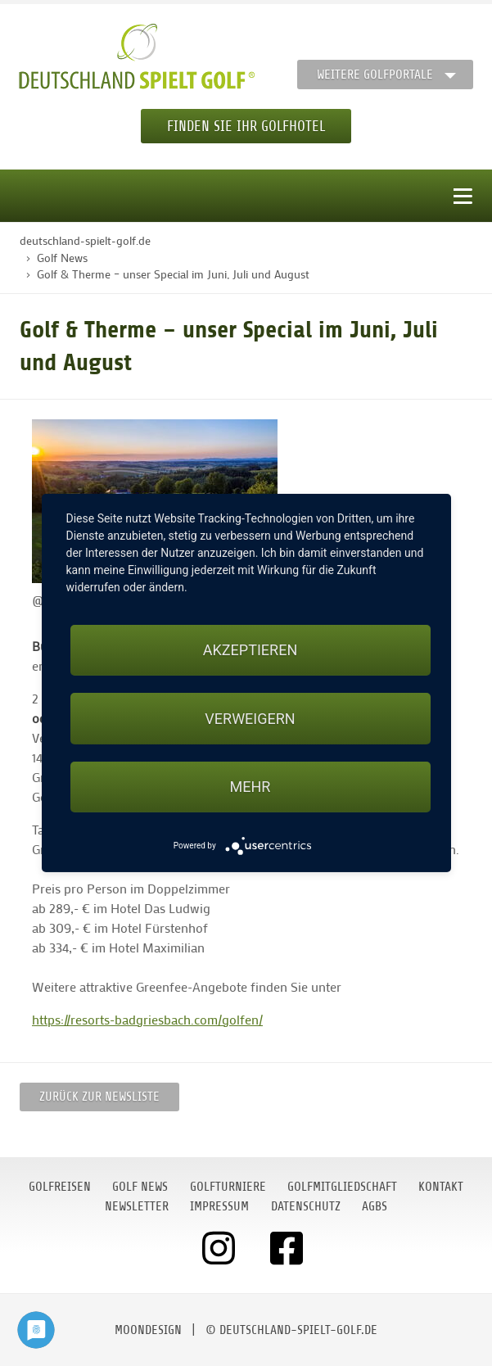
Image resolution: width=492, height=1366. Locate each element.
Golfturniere (228, 1186)
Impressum (219, 1206)
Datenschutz (306, 1206)
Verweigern (250, 718)
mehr (250, 786)
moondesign (148, 1330)
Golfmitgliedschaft (342, 1186)
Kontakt (440, 1186)
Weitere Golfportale (375, 74)
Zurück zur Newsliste (99, 1096)
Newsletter (137, 1206)
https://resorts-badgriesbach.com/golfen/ (147, 1019)
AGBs (374, 1206)
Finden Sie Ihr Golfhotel (246, 126)
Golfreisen (60, 1186)
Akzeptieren (250, 649)
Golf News (140, 1186)
